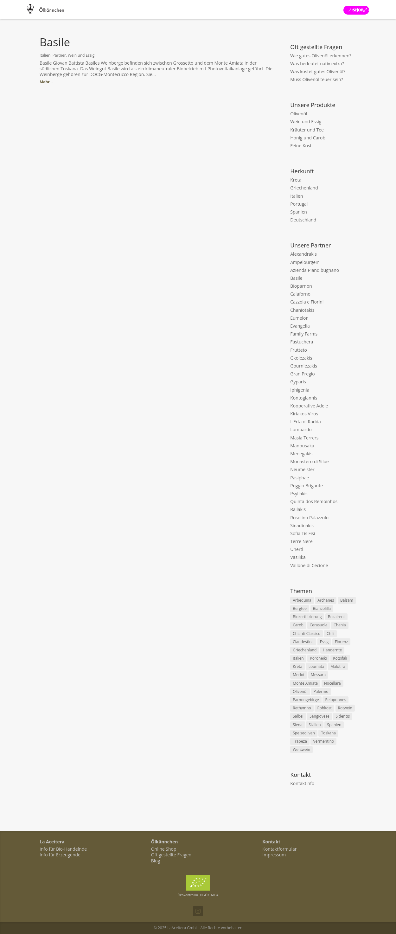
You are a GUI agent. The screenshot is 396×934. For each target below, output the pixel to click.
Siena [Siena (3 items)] (297, 724)
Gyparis (298, 382)
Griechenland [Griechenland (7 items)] (304, 650)
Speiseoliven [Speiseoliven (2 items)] (304, 733)
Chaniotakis (302, 310)
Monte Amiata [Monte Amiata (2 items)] (305, 683)
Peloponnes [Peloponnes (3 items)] (335, 699)
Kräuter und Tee (307, 130)
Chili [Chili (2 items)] (330, 633)
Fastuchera (301, 342)
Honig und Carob (307, 138)
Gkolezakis (301, 358)
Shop (358, 10)
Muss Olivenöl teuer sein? (316, 79)
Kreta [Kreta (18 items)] (297, 666)
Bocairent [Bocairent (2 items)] (336, 616)
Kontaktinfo (302, 783)
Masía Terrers (304, 438)
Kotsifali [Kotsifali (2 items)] (340, 658)
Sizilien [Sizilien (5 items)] (315, 724)
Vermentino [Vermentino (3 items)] (323, 741)
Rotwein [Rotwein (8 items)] (345, 708)
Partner (59, 55)
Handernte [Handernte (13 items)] (332, 650)
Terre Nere (301, 541)
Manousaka (302, 446)
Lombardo (301, 429)
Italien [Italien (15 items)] (298, 658)
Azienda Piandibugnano (314, 270)
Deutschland (303, 220)
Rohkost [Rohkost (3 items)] (324, 708)
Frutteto (298, 350)
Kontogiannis (303, 398)
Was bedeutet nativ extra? (317, 64)
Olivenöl (298, 114)
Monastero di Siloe (309, 461)
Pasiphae (299, 478)
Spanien (298, 212)
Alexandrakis (303, 254)
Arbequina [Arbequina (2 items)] (302, 600)
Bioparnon (301, 286)
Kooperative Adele (309, 406)
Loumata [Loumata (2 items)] (316, 666)
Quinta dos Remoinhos (313, 501)
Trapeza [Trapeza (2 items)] (300, 741)
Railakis (298, 509)
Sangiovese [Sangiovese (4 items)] (319, 716)
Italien (45, 55)
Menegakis (301, 454)
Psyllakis (299, 493)
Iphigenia (299, 390)
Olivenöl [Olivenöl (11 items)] (300, 691)
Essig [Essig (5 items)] (324, 641)
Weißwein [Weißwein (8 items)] (301, 749)
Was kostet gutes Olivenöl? (317, 71)
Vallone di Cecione (309, 565)
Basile (55, 42)
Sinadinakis (302, 525)
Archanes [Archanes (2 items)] (325, 600)
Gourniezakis (303, 366)
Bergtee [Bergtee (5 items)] (300, 608)
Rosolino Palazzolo (309, 518)
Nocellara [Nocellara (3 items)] (332, 683)
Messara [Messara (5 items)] (318, 674)
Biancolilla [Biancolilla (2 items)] (322, 608)
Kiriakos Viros (304, 414)
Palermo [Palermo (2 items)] (321, 691)
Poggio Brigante (306, 486)
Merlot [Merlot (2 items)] (298, 674)
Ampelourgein (304, 262)
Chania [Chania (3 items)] (340, 625)
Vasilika (298, 557)
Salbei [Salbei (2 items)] (298, 716)
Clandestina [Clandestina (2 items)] (303, 641)
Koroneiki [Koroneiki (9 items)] (318, 658)
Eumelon (299, 318)
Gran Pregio (302, 374)
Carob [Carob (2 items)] (298, 625)
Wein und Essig (81, 55)
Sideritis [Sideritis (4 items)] (342, 716)
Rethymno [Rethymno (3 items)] (302, 708)
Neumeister (302, 469)
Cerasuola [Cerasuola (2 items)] (319, 625)
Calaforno (300, 294)
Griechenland (304, 188)
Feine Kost (300, 146)
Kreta (295, 180)
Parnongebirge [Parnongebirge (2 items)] (306, 699)
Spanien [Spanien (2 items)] (334, 724)
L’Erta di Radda (305, 422)
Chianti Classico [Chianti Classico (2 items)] (306, 633)
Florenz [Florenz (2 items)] (341, 641)
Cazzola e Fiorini (306, 302)
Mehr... (46, 82)
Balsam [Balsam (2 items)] (346, 600)
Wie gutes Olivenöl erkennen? (320, 56)
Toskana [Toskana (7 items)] (328, 733)
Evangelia (300, 326)
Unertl (296, 549)
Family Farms (303, 334)
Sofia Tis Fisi (302, 533)
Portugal (299, 204)
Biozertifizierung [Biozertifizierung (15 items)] (307, 616)
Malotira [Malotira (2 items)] (337, 666)
